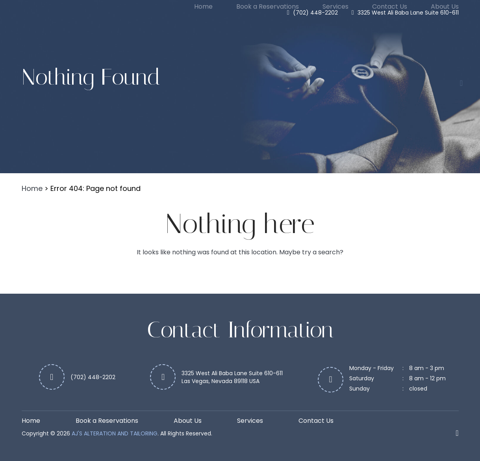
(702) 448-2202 (315, 13)
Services (335, 7)
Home (203, 7)
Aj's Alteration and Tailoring (115, 433)
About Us (445, 7)
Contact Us (389, 7)
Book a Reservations (267, 7)
